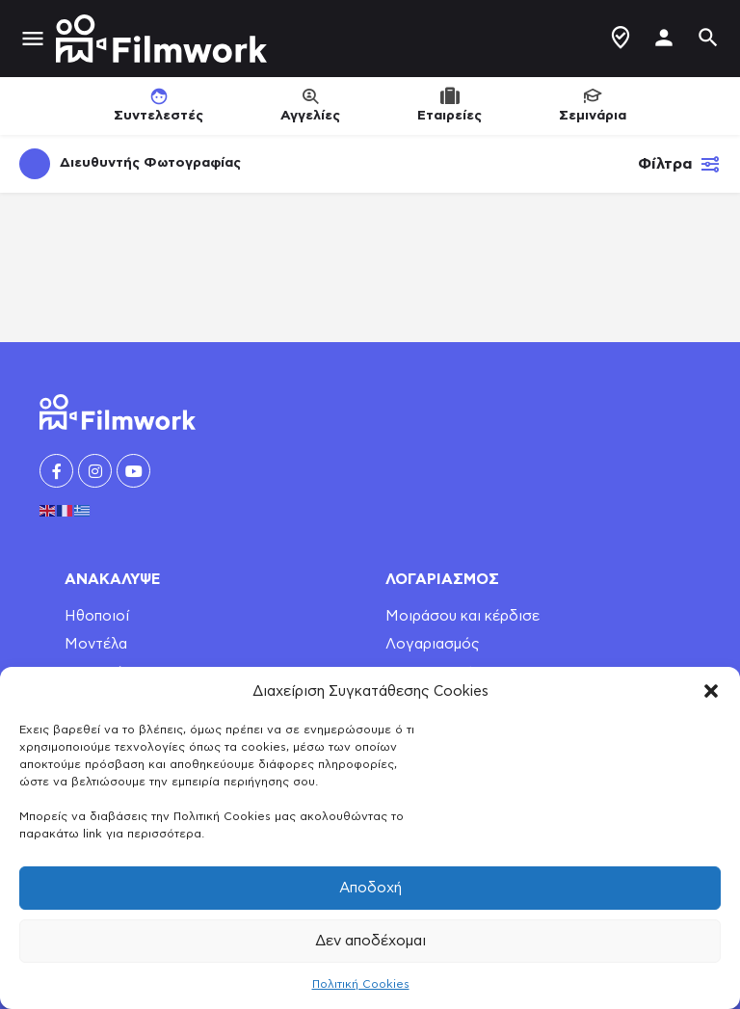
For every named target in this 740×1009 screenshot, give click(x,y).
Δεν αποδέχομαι (370, 941)
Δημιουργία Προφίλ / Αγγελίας (620, 37)
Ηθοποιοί (97, 616)
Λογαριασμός (432, 644)
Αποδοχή (370, 888)
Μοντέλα (96, 644)
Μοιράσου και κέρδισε (462, 616)
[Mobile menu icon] (32, 39)
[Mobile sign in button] (663, 37)
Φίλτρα (679, 163)
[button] (711, 691)
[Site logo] (164, 38)
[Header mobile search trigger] (708, 37)
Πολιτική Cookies (361, 984)
